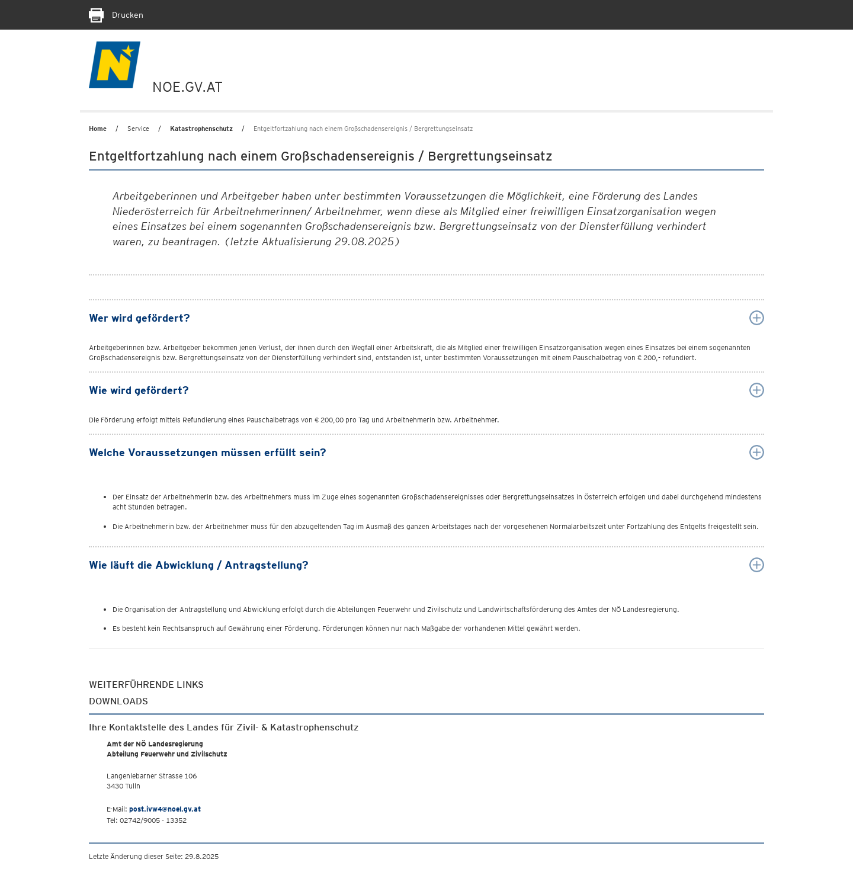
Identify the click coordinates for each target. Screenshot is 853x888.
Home (98, 128)
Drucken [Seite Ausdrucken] (116, 15)
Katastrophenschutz (201, 128)
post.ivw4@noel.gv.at (165, 808)
